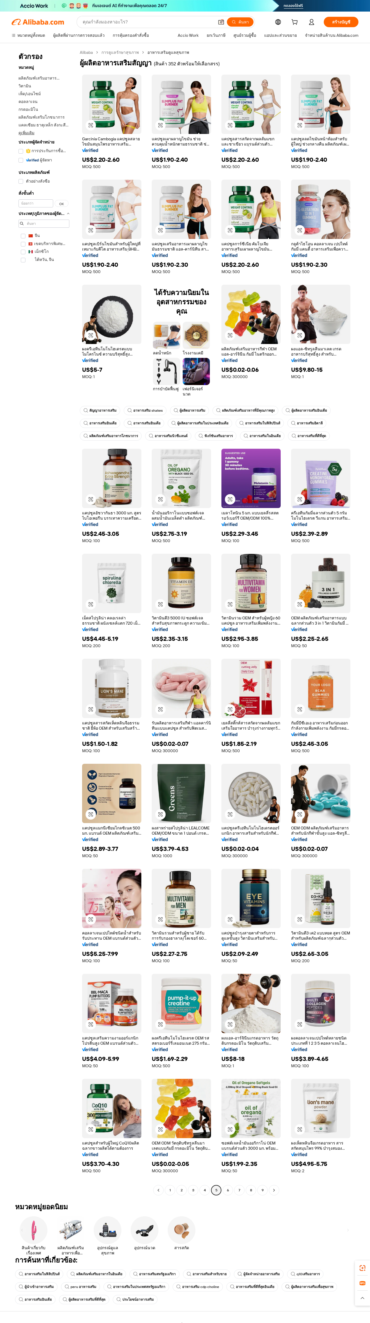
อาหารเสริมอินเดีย (100, 423)
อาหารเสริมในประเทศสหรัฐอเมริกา (136, 1287)
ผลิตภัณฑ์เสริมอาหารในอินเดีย (96, 1274)
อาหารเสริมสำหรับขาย (207, 1274)
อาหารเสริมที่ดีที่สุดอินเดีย (252, 1287)
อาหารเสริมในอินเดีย (262, 436)
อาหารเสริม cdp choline (197, 1287)
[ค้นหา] (240, 22)
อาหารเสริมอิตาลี (307, 423)
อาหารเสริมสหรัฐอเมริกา (154, 1274)
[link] (362, 1268)
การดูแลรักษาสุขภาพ (120, 52)
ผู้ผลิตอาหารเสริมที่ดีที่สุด (84, 1299)
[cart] (295, 23)
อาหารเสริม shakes (145, 410)
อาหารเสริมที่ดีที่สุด (309, 436)
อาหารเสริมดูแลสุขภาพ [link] (168, 52)
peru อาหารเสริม (80, 1287)
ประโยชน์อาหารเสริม (135, 1299)
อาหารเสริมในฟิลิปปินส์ (259, 423)
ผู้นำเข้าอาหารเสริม (36, 1287)
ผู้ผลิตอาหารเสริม (189, 410)
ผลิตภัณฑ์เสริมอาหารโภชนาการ (111, 436)
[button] (221, 22)
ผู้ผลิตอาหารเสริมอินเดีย (306, 410)
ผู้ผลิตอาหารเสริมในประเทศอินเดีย (199, 423)
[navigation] (44, 622)
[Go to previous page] (158, 1190)
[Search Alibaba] (148, 22)
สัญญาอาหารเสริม (100, 410)
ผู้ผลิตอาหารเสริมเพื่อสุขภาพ (309, 1287)
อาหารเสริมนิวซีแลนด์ (168, 436)
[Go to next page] (274, 1190)
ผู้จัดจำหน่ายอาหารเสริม (259, 1274)
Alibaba (86, 52)
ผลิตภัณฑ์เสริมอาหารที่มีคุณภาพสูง (245, 410)
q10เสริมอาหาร (305, 1274)
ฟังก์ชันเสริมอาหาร (216, 436)
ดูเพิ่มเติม (26, 132)
